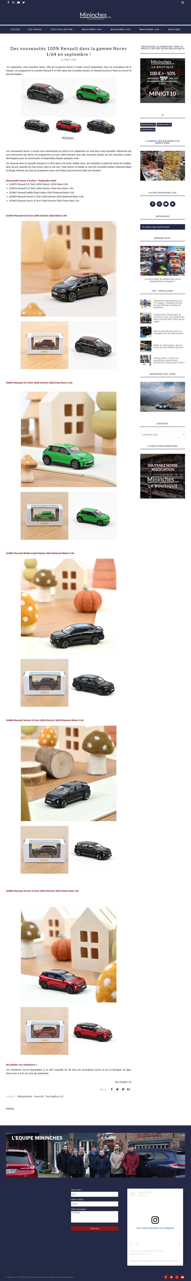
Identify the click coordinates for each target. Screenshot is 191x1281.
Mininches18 (147, 130)
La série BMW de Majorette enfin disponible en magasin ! (162, 280)
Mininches (12, 1277)
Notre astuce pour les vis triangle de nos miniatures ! (169, 332)
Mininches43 (164, 125)
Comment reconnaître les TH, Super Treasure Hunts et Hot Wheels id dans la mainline (168, 304)
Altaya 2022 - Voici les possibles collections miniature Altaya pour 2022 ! (169, 360)
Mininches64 (24, 1096)
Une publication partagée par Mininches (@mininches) (156, 1261)
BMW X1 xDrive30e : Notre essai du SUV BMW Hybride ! (169, 346)
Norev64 (39, 1096)
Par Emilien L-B (54, 1096)
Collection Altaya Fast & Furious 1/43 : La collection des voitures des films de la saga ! (169, 318)
